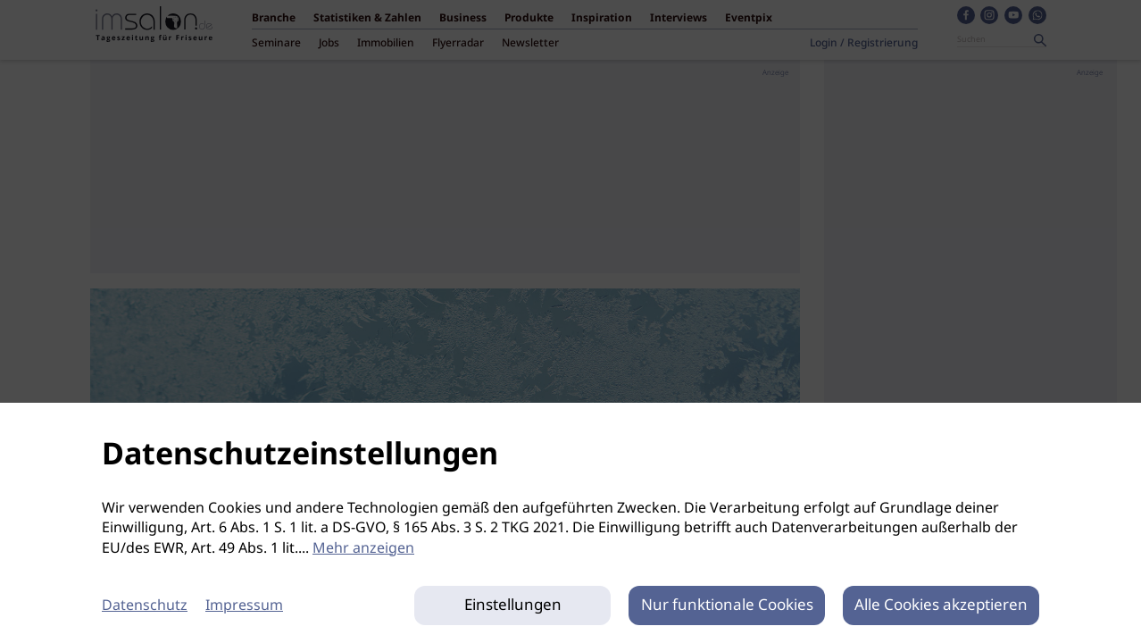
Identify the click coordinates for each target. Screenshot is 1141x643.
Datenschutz (144, 606)
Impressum (244, 606)
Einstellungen (513, 605)
